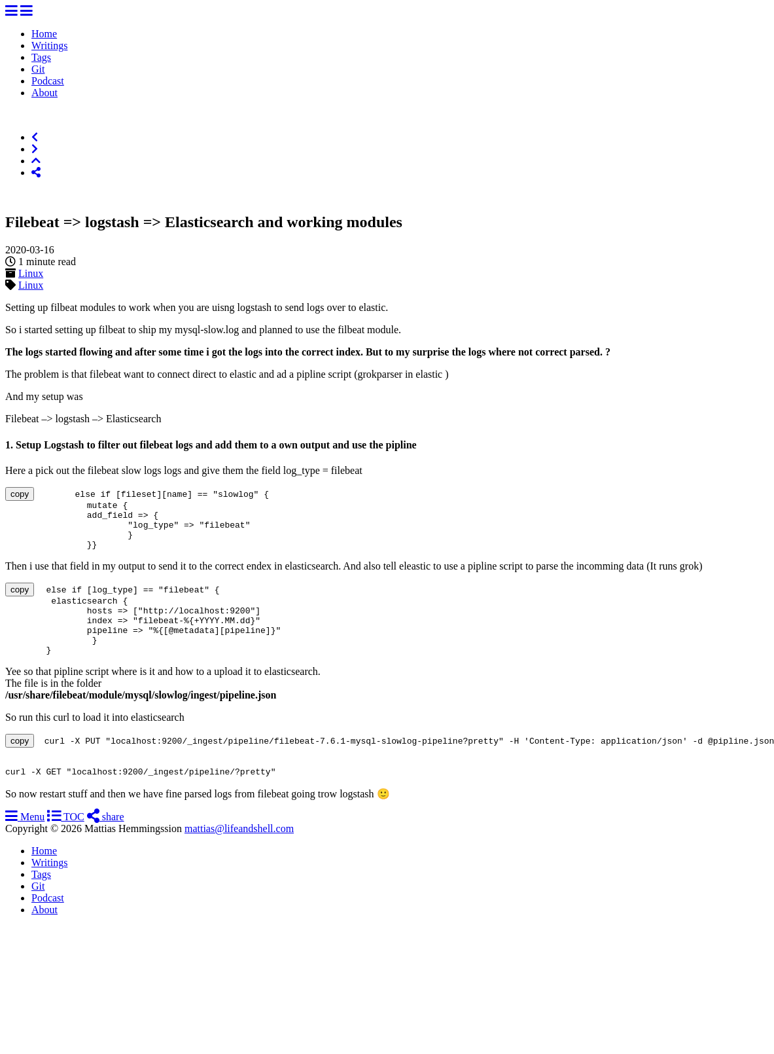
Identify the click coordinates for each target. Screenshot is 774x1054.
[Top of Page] (36, 160)
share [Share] (105, 844)
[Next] (34, 148)
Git (37, 69)
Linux (30, 273)
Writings (49, 45)
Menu (24, 844)
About (44, 92)
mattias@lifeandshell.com (239, 856)
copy (19, 494)
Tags (41, 57)
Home (44, 33)
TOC (65, 844)
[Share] (36, 172)
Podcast (47, 80)
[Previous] (34, 137)
